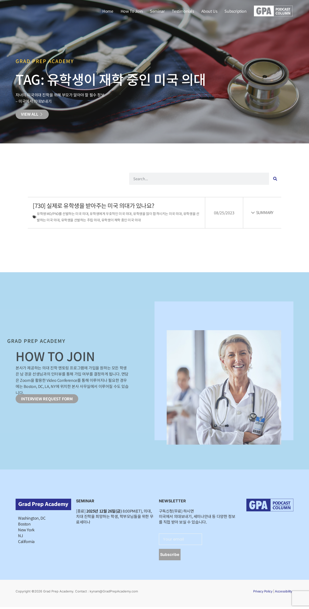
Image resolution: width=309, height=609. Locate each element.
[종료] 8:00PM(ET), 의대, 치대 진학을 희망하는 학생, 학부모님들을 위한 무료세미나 (114, 518)
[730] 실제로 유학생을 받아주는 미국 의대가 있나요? (94, 207)
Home (107, 11)
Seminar (157, 11)
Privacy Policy (262, 593)
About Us (209, 11)
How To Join (132, 11)
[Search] (275, 180)
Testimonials (183, 11)
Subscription (235, 11)
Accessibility (283, 593)
